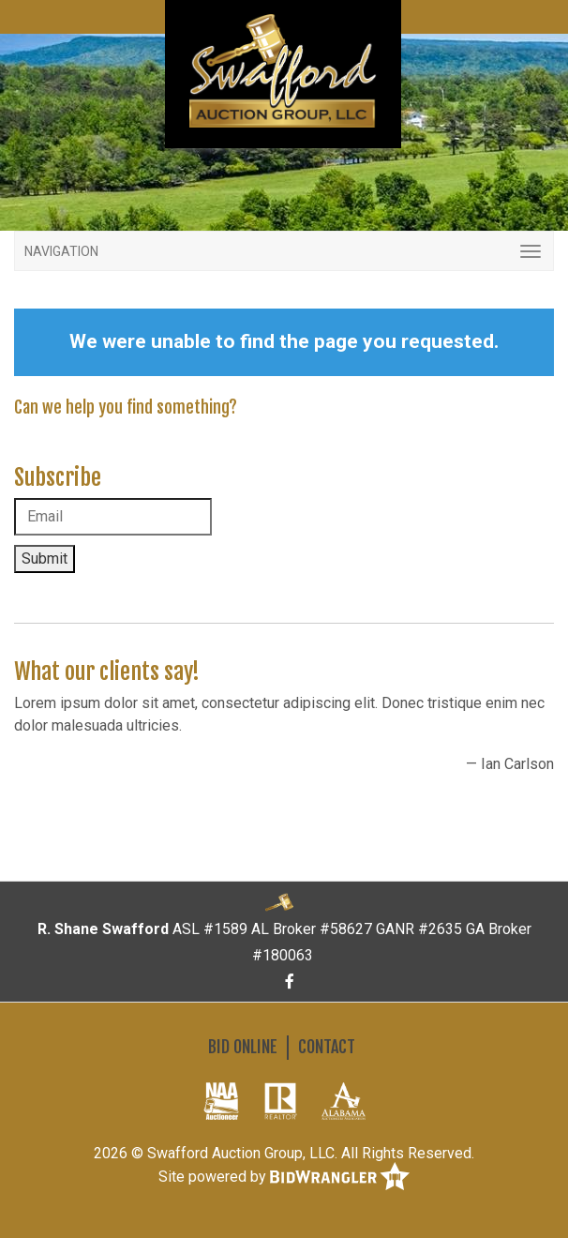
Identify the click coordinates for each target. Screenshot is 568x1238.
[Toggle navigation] (284, 251)
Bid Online (242, 1046)
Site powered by (284, 1177)
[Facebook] (289, 981)
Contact (326, 1046)
